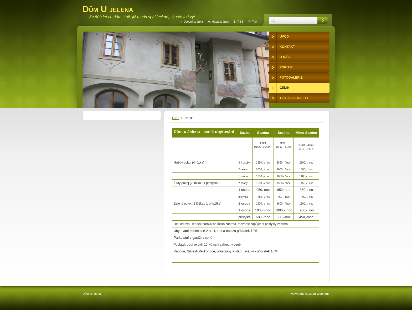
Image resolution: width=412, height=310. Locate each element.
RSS (240, 21)
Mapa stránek (220, 21)
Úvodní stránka (193, 21)
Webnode (323, 293)
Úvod (175, 118)
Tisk (254, 21)
